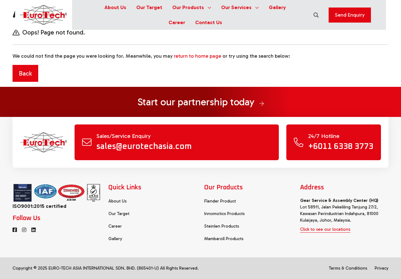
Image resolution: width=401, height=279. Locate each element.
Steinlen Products (221, 226)
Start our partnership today (201, 102)
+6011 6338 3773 (340, 146)
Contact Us (208, 22)
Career (177, 22)
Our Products (191, 7)
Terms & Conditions (348, 268)
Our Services (240, 7)
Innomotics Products (224, 213)
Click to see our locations (325, 229)
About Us (115, 7)
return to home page (197, 56)
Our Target (149, 7)
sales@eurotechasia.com (144, 146)
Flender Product (220, 201)
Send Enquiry (350, 15)
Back (25, 73)
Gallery (277, 7)
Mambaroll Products (223, 238)
